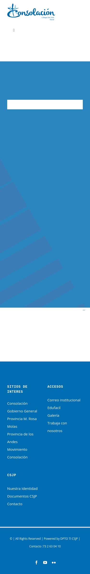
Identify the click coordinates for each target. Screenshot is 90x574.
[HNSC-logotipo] (31, 5)
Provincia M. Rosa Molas (22, 422)
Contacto (14, 503)
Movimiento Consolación (17, 453)
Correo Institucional (64, 400)
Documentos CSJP (22, 496)
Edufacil (54, 407)
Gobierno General (22, 411)
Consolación (17, 403)
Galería (54, 415)
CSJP (75, 539)
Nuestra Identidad (22, 488)
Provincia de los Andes (20, 438)
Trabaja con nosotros (57, 427)
